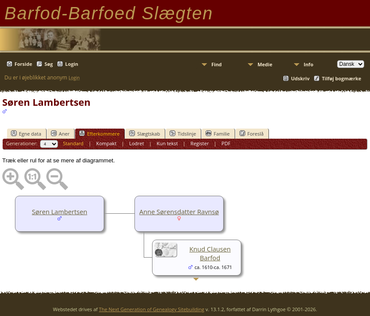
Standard (73, 143)
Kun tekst (167, 143)
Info (308, 64)
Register (200, 143)
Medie (265, 64)
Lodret (136, 143)
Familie (217, 133)
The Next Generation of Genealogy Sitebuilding (151, 309)
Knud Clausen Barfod (210, 253)
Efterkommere (99, 133)
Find (216, 64)
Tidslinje (183, 133)
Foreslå (251, 133)
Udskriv (300, 78)
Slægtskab (144, 133)
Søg (48, 64)
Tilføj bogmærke (341, 78)
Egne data (26, 133)
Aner (60, 133)
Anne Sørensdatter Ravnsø (179, 211)
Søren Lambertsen (59, 211)
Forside (23, 64)
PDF (225, 143)
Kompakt (106, 143)
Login (71, 64)
